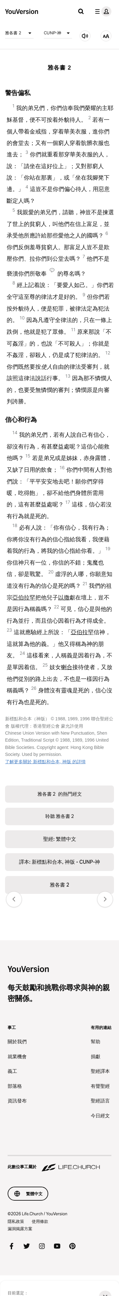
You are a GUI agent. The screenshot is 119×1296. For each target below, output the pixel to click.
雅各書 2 (19, 33)
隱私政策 (16, 1221)
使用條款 (40, 1221)
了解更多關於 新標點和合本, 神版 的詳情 (45, 761)
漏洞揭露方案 (20, 1228)
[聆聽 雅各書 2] (85, 36)
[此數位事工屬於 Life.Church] (59, 1163)
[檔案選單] (102, 11)
